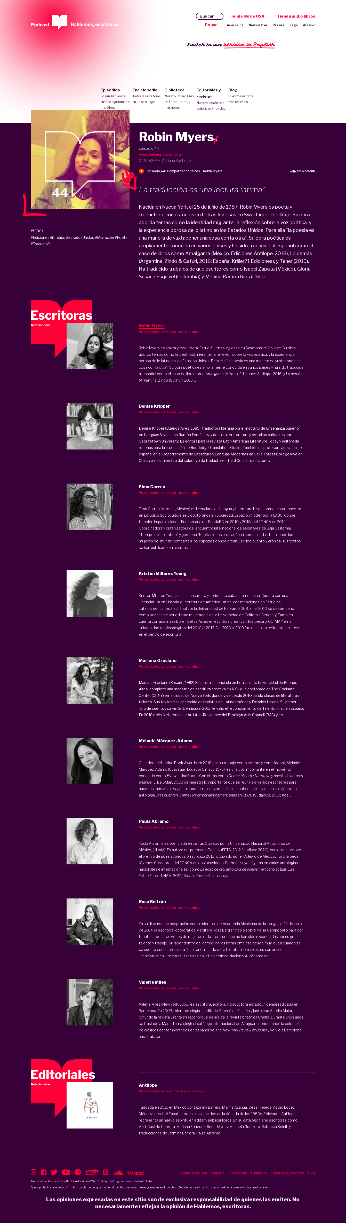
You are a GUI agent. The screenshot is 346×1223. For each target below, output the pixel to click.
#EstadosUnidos (80, 237)
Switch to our (231, 45)
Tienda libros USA (246, 16)
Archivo (309, 25)
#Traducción (41, 244)
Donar (211, 24)
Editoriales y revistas (211, 100)
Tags (293, 25)
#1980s (37, 231)
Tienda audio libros (296, 16)
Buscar (207, 16)
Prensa (278, 25)
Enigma (118, 1181)
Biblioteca (179, 99)
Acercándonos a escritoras (160, 154)
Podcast (217, 1173)
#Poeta (121, 237)
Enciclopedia (147, 96)
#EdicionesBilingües (48, 237)
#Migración (104, 237)
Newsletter (258, 25)
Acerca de (235, 25)
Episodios (115, 99)
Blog (243, 96)
